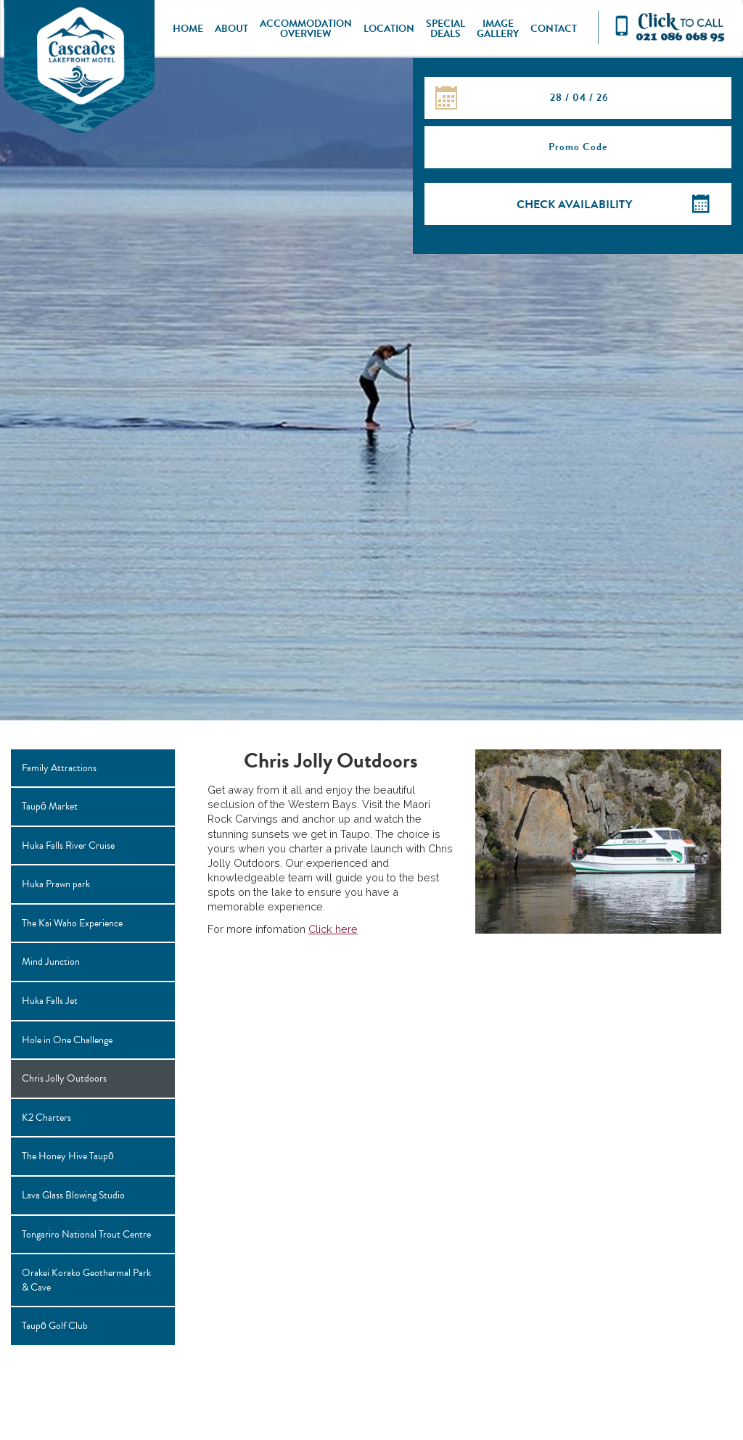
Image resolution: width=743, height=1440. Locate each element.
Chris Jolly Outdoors (64, 1078)
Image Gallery (498, 29)
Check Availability (574, 204)
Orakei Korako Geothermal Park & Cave (86, 1280)
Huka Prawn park (56, 884)
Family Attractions (59, 767)
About (231, 29)
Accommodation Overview (306, 29)
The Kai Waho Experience (72, 923)
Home (188, 29)
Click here (333, 929)
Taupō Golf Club (55, 1325)
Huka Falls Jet (50, 1000)
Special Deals (445, 29)
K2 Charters (46, 1117)
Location (389, 29)
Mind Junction (51, 961)
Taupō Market (50, 806)
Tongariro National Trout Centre (86, 1234)
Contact (553, 29)
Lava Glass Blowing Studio (73, 1195)
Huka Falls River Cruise (68, 845)
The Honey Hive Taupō (68, 1156)
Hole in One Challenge (67, 1040)
